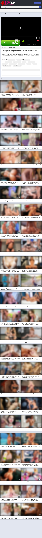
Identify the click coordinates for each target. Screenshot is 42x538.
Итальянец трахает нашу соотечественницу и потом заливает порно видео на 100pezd (31, 288)
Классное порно (31, 62)
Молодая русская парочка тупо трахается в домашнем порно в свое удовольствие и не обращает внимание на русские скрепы (31, 200)
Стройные (29, 63)
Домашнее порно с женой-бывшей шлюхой (31, 164)
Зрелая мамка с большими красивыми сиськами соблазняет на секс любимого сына (9, 306)
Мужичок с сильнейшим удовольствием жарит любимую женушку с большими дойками (9, 253)
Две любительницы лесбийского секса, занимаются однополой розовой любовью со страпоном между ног (10, 130)
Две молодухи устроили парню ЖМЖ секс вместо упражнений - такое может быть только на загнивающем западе (10, 517)
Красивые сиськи (17, 62)
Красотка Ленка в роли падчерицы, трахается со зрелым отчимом (8, 412)
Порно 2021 (5, 63)
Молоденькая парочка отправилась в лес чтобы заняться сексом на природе (10, 377)
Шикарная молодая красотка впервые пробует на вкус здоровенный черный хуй (31, 271)
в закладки (27, 44)
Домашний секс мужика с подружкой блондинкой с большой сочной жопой (9, 482)
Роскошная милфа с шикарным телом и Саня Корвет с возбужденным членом (31, 306)
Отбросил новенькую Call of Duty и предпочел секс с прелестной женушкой (30, 465)
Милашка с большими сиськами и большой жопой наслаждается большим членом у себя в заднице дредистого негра (10, 148)
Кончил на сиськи (12, 63)
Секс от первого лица (17, 65)
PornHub (24, 62)
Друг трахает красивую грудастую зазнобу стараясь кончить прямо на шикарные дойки (10, 95)
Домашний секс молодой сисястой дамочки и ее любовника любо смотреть (10, 359)
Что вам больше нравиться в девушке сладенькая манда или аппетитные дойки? (10, 165)
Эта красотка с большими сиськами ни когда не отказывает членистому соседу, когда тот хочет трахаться (31, 447)
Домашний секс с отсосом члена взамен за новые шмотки (10, 429)
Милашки (35, 63)
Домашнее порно (11, 59)
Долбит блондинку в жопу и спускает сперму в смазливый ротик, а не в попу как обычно (31, 359)
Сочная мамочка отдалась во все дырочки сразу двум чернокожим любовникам (10, 324)
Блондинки (19, 59)
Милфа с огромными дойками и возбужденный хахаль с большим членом (10, 271)
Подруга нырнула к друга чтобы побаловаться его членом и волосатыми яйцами (30, 324)
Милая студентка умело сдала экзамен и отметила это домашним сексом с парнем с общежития (10, 200)
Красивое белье (21, 63)
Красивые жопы (8, 62)
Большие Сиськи (26, 59)
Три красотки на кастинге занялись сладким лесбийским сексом (10, 341)
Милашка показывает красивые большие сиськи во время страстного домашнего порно (31, 148)
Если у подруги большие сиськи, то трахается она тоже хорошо (29, 95)
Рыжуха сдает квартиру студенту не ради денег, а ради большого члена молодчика (31, 341)
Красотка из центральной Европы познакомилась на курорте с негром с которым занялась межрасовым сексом (9, 447)
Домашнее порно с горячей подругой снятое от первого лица (30, 394)
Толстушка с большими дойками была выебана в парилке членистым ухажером (31, 183)
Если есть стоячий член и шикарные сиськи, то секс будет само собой (31, 377)
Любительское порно (7, 65)
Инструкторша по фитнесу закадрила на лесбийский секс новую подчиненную (30, 412)
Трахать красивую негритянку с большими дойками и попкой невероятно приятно (10, 394)
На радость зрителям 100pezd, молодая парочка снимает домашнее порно (30, 112)
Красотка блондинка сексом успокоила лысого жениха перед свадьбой (9, 500)
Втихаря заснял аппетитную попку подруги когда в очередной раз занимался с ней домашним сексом (31, 236)
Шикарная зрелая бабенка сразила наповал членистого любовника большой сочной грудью (31, 130)
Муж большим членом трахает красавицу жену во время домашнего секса (10, 183)
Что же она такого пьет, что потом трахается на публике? (10, 465)
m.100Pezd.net (9, 3)
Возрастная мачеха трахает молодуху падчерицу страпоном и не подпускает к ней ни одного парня (31, 500)
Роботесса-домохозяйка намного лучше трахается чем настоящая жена (10, 288)
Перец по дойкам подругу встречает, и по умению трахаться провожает (31, 218)
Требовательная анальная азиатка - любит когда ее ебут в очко (10, 218)
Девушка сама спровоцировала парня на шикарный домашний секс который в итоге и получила (31, 517)
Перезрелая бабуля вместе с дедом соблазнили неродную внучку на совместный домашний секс (29, 482)
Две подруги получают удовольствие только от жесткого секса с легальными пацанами (31, 253)
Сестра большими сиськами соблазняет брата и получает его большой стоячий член (10, 112)
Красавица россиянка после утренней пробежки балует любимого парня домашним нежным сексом (30, 429)
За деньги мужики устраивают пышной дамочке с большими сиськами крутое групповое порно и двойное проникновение (10, 236)
